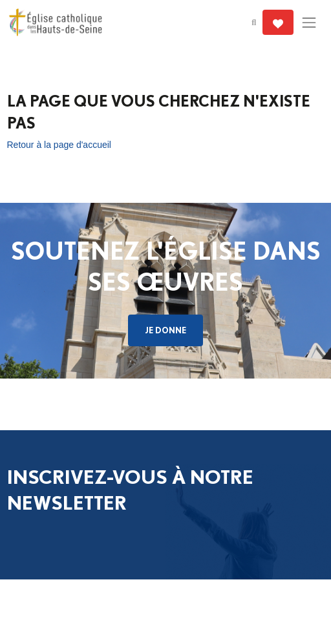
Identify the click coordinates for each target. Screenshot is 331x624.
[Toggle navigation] (309, 22)
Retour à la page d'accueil (59, 145)
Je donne (165, 330)
